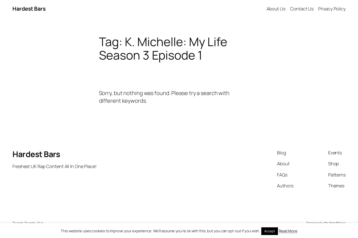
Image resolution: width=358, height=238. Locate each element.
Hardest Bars (28, 8)
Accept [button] (269, 231)
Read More (288, 231)
